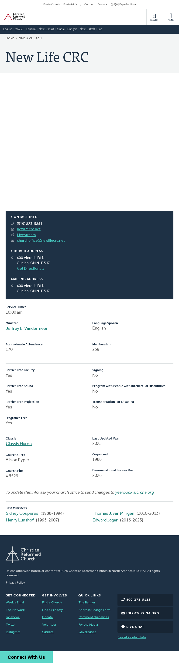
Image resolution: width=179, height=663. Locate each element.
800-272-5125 (138, 600)
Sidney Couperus (22, 513)
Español (31, 29)
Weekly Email (15, 602)
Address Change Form (94, 610)
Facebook (13, 617)
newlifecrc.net (29, 229)
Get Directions (29, 269)
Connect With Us (26, 657)
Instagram (13, 632)
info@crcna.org (142, 613)
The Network (15, 610)
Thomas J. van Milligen (113, 513)
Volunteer (49, 625)
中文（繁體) (87, 29)
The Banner (87, 602)
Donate (102, 4)
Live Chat (135, 627)
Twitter (11, 625)
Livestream (26, 235)
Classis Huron (19, 444)
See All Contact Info (132, 637)
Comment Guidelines (94, 617)
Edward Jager (105, 520)
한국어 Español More (123, 4)
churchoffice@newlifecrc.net (41, 241)
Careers (48, 632)
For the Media (88, 625)
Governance (87, 632)
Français (72, 29)
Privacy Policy (15, 583)
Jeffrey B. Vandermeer (27, 328)
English (7, 29)
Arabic (61, 29)
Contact (89, 4)
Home (10, 38)
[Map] (89, 148)
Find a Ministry (72, 4)
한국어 (19, 29)
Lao (100, 29)
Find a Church (51, 4)
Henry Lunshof (20, 520)
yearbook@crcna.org (134, 492)
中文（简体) (46, 29)
